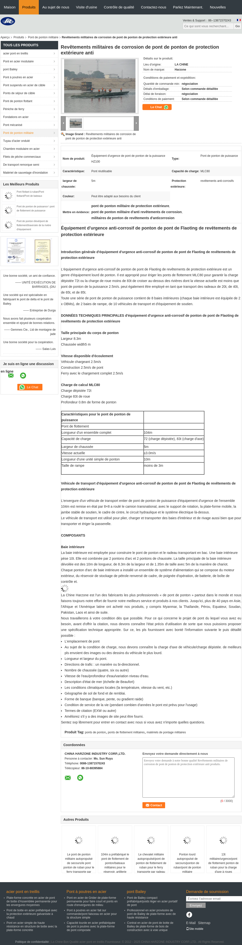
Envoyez (196, 905)
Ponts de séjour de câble (19, 93)
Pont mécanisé (12, 125)
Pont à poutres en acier (18, 77)
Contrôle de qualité (119, 7)
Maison (9, 7)
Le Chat (159, 107)
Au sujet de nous (55, 7)
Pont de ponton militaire (43, 37)
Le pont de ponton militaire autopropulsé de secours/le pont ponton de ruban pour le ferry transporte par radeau (78, 865)
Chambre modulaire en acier (21, 149)
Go (237, 26)
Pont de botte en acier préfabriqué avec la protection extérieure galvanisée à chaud (32, 914)
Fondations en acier (15, 117)
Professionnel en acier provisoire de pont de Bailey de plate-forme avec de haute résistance (151, 914)
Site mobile (194, 929)
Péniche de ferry (13, 109)
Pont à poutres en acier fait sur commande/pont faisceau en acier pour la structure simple (92, 914)
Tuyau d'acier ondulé (16, 141)
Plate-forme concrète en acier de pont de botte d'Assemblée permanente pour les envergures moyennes (32, 901)
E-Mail (191, 923)
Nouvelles (218, 7)
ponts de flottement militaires (126, 732)
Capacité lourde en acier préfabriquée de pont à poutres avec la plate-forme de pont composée (91, 926)
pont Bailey (10, 69)
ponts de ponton (95, 732)
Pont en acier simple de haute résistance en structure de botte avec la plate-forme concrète (32, 926)
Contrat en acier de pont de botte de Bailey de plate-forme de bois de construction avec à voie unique (150, 926)
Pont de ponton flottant (17, 101)
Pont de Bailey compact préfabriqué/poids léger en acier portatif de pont (152, 901)
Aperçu (5, 37)
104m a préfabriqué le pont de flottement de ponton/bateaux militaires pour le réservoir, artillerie (115, 863)
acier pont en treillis (15, 53)
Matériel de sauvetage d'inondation (25, 172)
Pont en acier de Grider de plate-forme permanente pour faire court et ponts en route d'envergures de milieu (92, 901)
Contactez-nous (153, 7)
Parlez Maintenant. (188, 7)
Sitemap (204, 923)
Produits (28, 7)
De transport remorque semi (21, 164)
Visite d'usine (86, 7)
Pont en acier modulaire (18, 61)
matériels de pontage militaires (166, 732)
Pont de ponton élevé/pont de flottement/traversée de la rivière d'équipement (34, 225)
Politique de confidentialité (32, 942)
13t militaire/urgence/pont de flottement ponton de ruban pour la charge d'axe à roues (223, 863)
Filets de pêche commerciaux (22, 156)
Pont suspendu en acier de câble (24, 85)
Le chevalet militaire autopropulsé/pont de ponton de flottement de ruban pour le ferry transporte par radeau (151, 863)
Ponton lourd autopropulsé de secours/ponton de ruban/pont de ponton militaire (187, 863)
